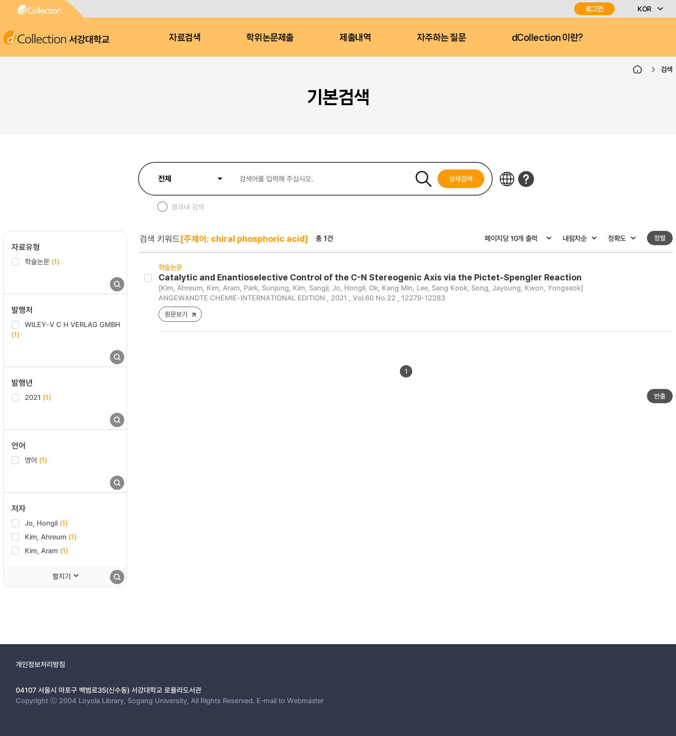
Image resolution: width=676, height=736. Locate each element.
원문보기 (176, 313)
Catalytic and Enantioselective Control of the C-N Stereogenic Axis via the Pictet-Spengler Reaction (370, 277)
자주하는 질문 (441, 37)
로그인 (595, 9)
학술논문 (42, 261)
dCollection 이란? (547, 37)
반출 (660, 395)
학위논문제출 (269, 37)
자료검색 (184, 37)
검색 (667, 69)
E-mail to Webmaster (290, 700)
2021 (38, 397)
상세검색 (461, 178)
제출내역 (355, 37)
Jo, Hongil (46, 522)
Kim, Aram (46, 550)
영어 (36, 460)
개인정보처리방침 (40, 664)
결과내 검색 (187, 206)
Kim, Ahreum (51, 536)
